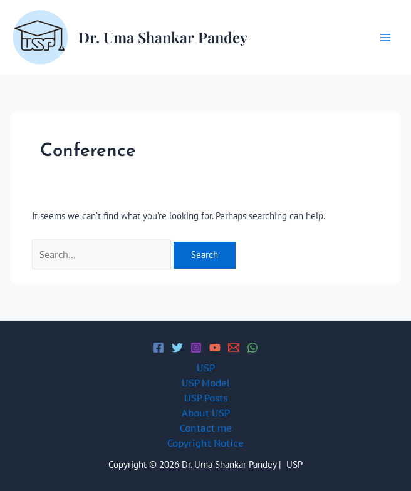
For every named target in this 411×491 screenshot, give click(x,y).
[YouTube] (215, 347)
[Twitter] (177, 347)
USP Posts (205, 398)
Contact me (206, 428)
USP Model (206, 383)
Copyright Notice (205, 443)
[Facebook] (158, 347)
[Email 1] (233, 347)
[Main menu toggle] (385, 37)
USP (206, 368)
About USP (206, 413)
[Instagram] (196, 347)
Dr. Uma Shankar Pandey (162, 37)
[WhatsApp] (252, 347)
